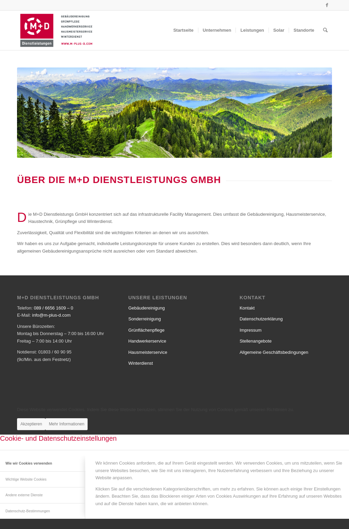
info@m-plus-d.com (51, 315)
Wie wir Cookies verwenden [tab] (28, 463)
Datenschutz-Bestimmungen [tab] (27, 511)
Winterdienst (140, 363)
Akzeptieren (31, 424)
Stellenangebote (256, 341)
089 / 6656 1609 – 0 (53, 308)
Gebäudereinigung (146, 308)
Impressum (250, 330)
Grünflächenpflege (146, 330)
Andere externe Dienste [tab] (24, 495)
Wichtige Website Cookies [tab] (26, 479)
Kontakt (247, 308)
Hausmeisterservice (147, 352)
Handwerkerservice (147, 341)
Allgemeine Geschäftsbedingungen (274, 352)
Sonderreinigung (144, 318)
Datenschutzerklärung (261, 318)
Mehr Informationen (66, 424)
